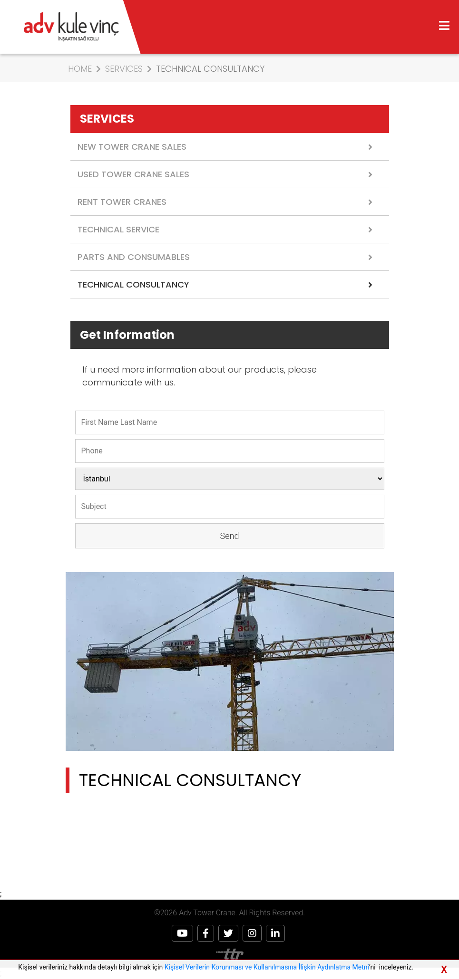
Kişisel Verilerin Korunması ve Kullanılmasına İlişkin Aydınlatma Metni (267, 967)
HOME (80, 69)
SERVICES (124, 69)
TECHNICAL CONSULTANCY (210, 69)
